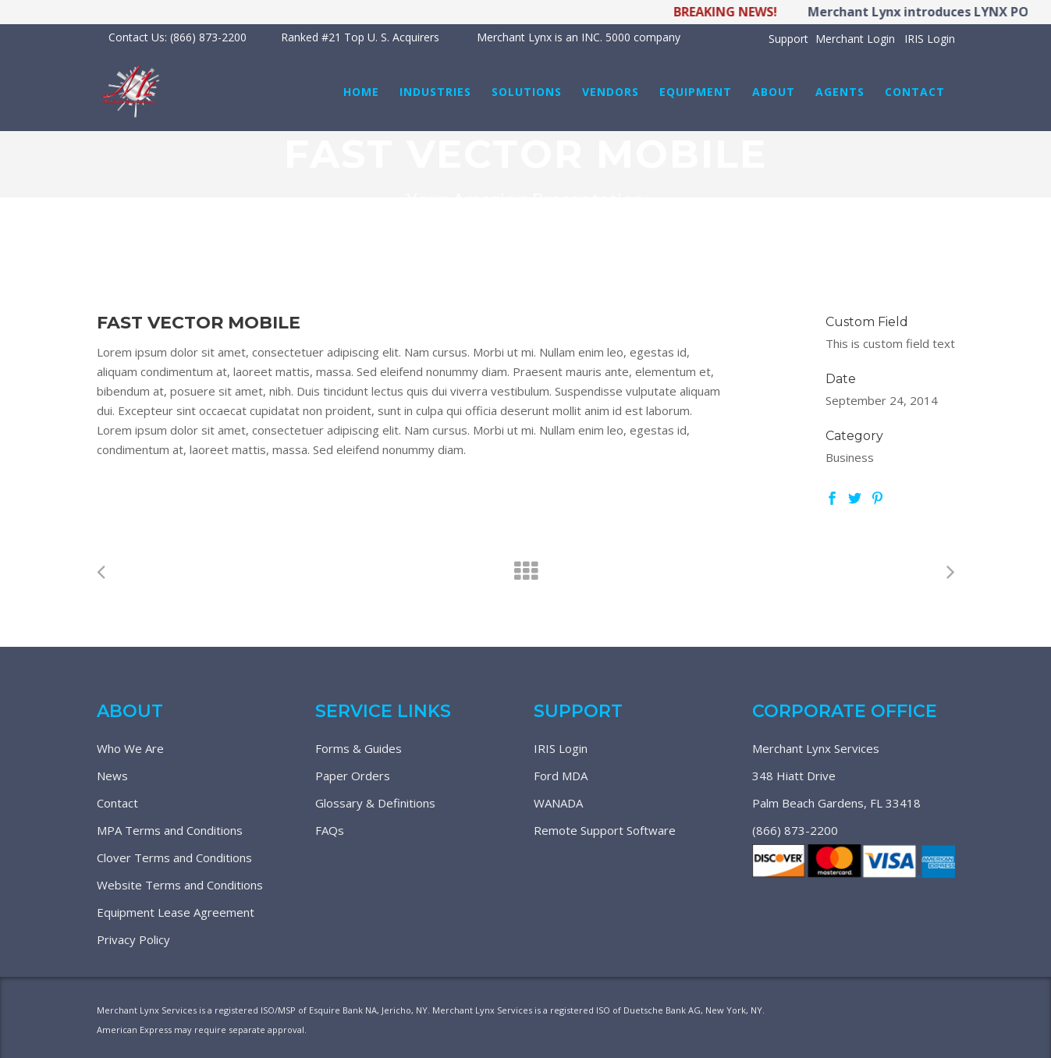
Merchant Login (855, 38)
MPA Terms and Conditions (170, 830)
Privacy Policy (133, 939)
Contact (117, 803)
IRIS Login (929, 38)
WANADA (558, 803)
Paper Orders (352, 775)
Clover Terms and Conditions (174, 857)
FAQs (329, 830)
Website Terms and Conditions (180, 885)
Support (788, 38)
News (112, 775)
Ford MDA (561, 775)
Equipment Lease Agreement (175, 912)
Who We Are (130, 748)
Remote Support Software (605, 830)
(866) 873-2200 (795, 830)
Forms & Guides (358, 748)
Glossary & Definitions (375, 803)
